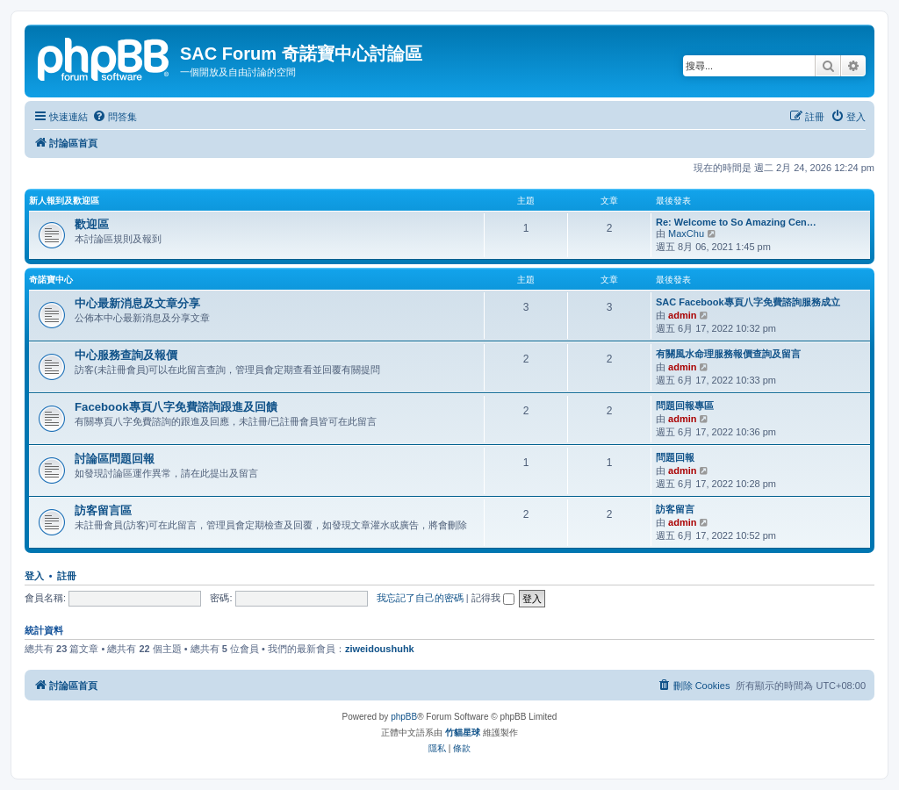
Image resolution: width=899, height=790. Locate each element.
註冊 (66, 576)
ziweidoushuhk (379, 648)
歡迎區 (92, 224)
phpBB (404, 717)
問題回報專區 (685, 405)
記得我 (492, 597)
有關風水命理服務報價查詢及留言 (728, 353)
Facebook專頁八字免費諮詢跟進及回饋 (176, 406)
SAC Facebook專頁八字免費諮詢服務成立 (748, 302)
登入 (34, 576)
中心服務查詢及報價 (126, 355)
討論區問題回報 (115, 458)
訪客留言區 (103, 510)
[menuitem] (114, 116)
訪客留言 (675, 509)
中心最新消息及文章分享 (137, 303)
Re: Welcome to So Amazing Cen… (736, 222)
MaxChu (686, 233)
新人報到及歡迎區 (64, 200)
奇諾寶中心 (51, 279)
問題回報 (675, 457)
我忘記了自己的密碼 (420, 597)
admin (682, 315)
